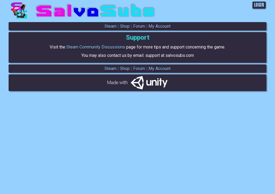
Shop (125, 26)
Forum (139, 26)
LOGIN (259, 5)
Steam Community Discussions (95, 47)
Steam (110, 26)
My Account (160, 26)
